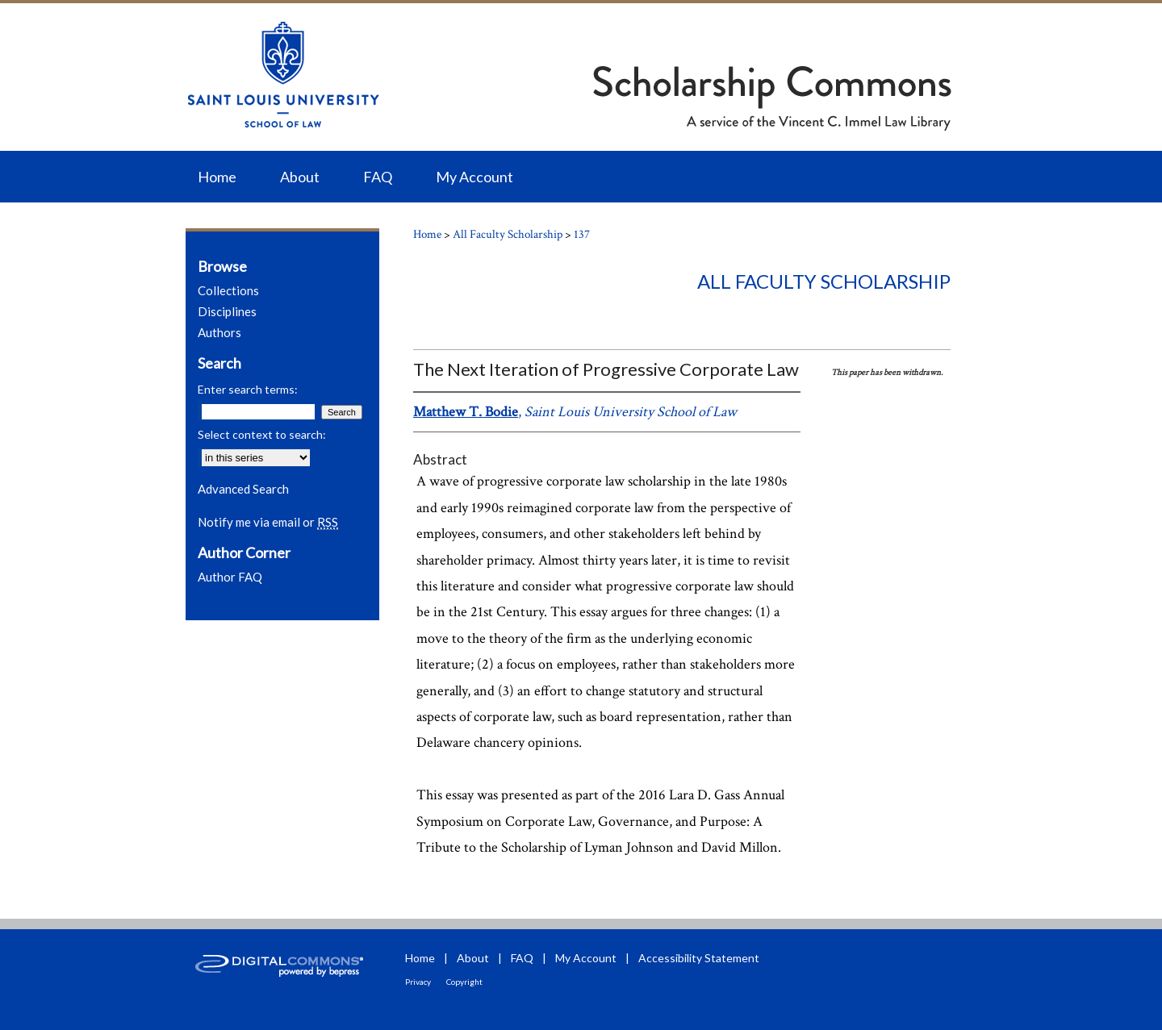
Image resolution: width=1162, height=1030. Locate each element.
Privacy (418, 981)
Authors (219, 332)
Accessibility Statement (698, 958)
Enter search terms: (248, 389)
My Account (586, 958)
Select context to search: (262, 434)
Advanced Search (243, 489)
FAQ (522, 958)
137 (582, 234)
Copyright (464, 981)
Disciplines (227, 311)
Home (427, 234)
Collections (228, 290)
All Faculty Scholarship (507, 234)
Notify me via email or (268, 522)
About (473, 958)
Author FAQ (230, 576)
